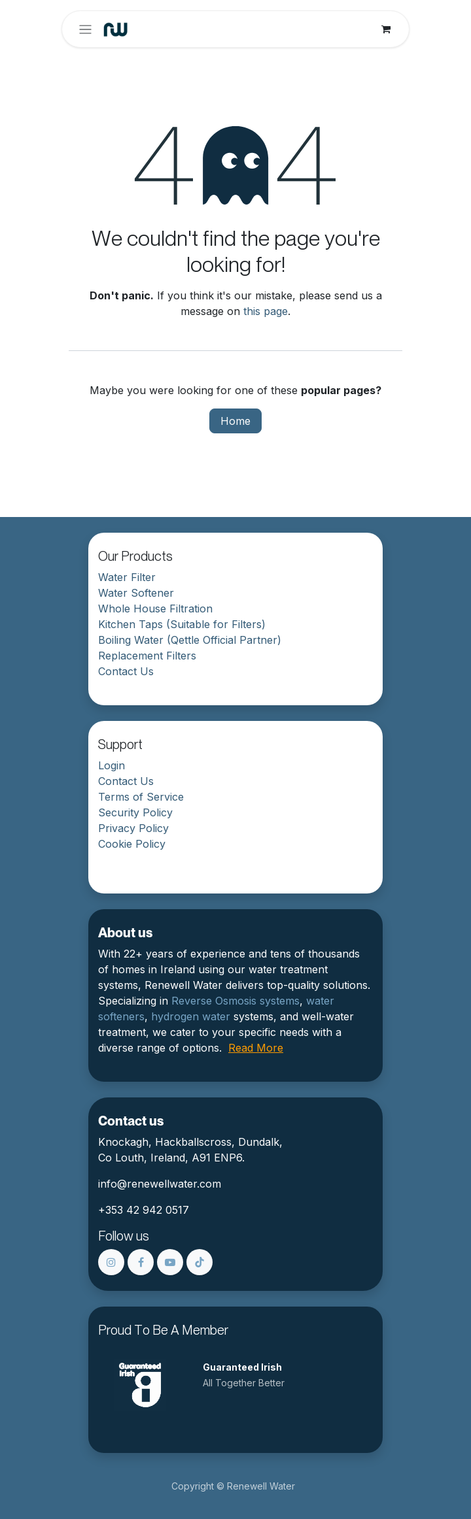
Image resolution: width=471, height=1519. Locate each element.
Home (235, 420)
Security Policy (135, 812)
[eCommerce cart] (386, 29)
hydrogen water (190, 1016)
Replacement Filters (147, 655)
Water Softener (136, 592)
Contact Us (126, 671)
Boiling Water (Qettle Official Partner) (189, 639)
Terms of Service (141, 796)
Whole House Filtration (155, 608)
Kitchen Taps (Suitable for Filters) (182, 624)
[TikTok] (199, 1262)
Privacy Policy (133, 828)
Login (111, 765)
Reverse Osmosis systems (235, 1000)
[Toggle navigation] (85, 29)
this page (265, 311)
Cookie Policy (132, 843)
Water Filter (127, 577)
